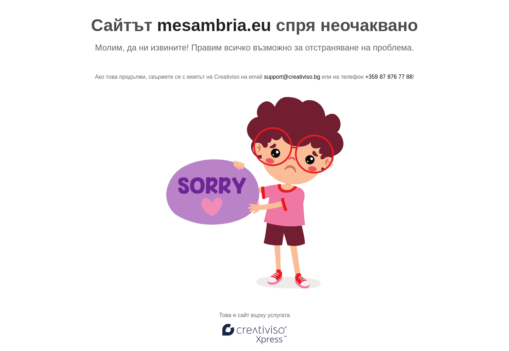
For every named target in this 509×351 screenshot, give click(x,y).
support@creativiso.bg (292, 77)
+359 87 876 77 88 (389, 77)
